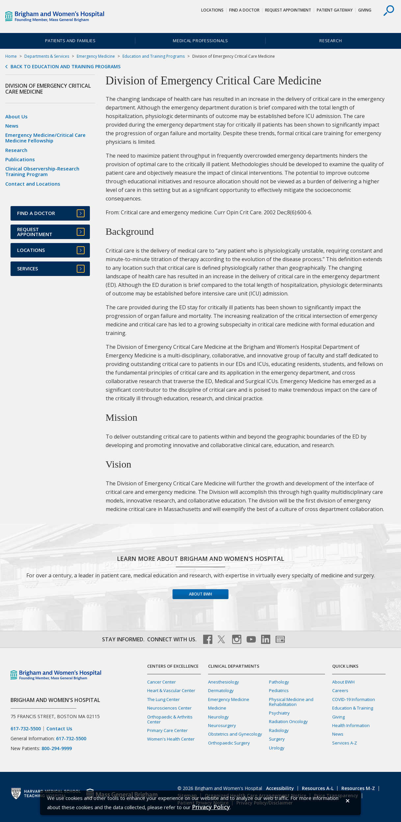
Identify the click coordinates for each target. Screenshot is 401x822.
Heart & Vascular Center (171, 690)
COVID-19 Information (353, 699)
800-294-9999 (56, 748)
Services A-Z (344, 743)
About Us (16, 116)
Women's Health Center (171, 739)
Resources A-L (318, 788)
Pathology (279, 682)
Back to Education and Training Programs (65, 66)
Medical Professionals (200, 41)
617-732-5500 (26, 728)
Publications (20, 159)
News (11, 125)
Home (11, 56)
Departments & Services (46, 56)
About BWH (200, 594)
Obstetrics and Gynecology (235, 734)
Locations (212, 10)
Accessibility (280, 788)
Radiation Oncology (288, 721)
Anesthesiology (223, 682)
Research (330, 41)
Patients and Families (70, 41)
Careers (340, 690)
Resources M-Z (358, 788)
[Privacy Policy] (211, 807)
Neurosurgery (222, 725)
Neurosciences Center (169, 708)
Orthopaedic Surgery (229, 743)
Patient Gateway (335, 10)
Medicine (217, 708)
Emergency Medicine (96, 56)
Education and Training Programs (153, 56)
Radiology (279, 730)
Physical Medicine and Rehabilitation (291, 701)
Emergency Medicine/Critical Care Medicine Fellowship (45, 138)
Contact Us (59, 728)
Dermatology (221, 690)
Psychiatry (279, 713)
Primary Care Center (167, 730)
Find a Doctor (244, 10)
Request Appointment (288, 10)
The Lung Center (163, 699)
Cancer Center (161, 682)
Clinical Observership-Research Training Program (42, 171)
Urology (276, 748)
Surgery (277, 739)
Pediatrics (279, 690)
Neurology (218, 717)
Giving (364, 10)
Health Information (351, 725)
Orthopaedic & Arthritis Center (170, 719)
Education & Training (352, 708)
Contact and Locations (32, 183)
